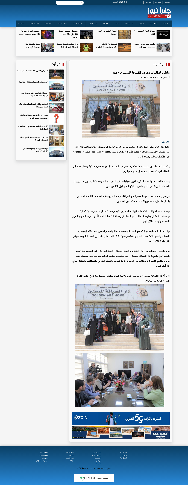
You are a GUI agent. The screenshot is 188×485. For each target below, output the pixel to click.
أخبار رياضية (34, 24)
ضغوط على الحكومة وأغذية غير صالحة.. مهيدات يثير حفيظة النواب (34, 116)
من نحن (167, 2)
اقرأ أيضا (55, 64)
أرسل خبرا (148, 2)
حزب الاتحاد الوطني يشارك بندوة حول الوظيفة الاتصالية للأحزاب (34, 94)
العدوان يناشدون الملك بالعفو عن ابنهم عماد (32, 70)
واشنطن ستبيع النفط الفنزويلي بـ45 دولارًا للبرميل (68, 34)
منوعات (21, 24)
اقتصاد (105, 24)
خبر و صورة (129, 24)
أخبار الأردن (153, 24)
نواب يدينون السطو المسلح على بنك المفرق (33, 82)
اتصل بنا (158, 2)
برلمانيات (158, 64)
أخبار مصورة (62, 24)
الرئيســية (123, 453)
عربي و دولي (93, 24)
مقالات (116, 24)
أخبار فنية (48, 24)
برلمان (141, 24)
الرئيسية (166, 24)
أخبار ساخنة (78, 24)
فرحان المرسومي (42, 461)
